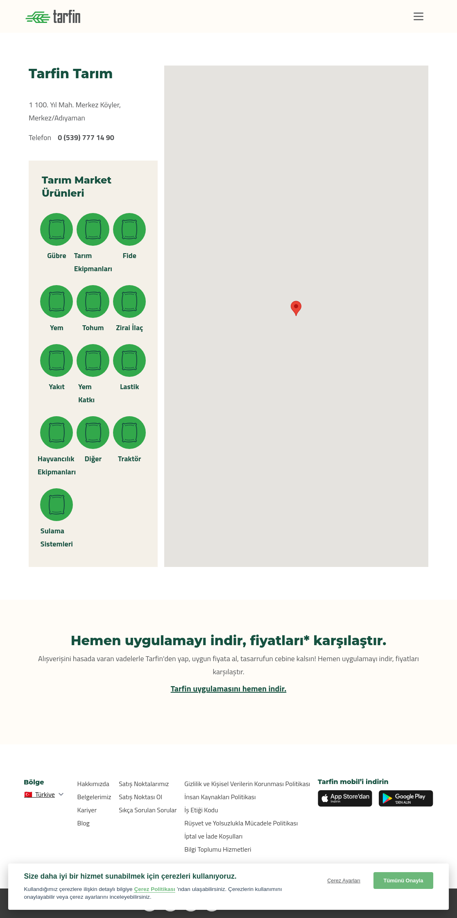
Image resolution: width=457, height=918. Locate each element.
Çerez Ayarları (343, 880)
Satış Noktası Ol (140, 797)
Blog (83, 823)
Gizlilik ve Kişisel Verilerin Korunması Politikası (247, 784)
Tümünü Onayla (403, 880)
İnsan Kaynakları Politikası (220, 797)
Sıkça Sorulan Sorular (148, 810)
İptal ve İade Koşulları (213, 836)
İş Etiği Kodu (201, 810)
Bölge (34, 782)
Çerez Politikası (154, 889)
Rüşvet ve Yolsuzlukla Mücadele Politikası (241, 823)
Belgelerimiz (94, 797)
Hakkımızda (93, 784)
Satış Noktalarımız (144, 784)
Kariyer (87, 810)
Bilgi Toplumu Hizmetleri (217, 849)
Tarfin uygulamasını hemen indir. (229, 688)
